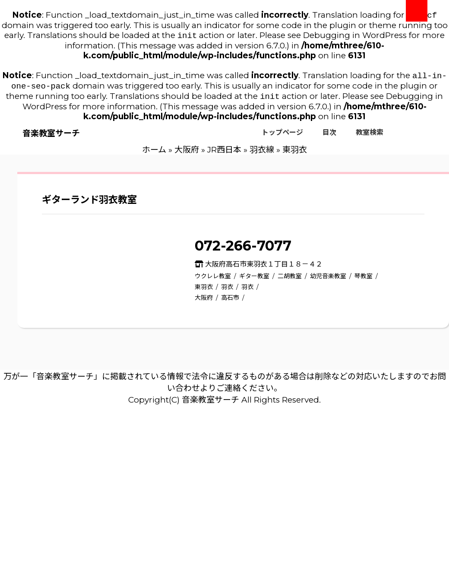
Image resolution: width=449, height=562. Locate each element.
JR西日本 (224, 154)
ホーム (154, 154)
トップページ (282, 137)
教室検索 (369, 137)
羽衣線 (262, 154)
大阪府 (186, 154)
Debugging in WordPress (355, 37)
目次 (329, 137)
